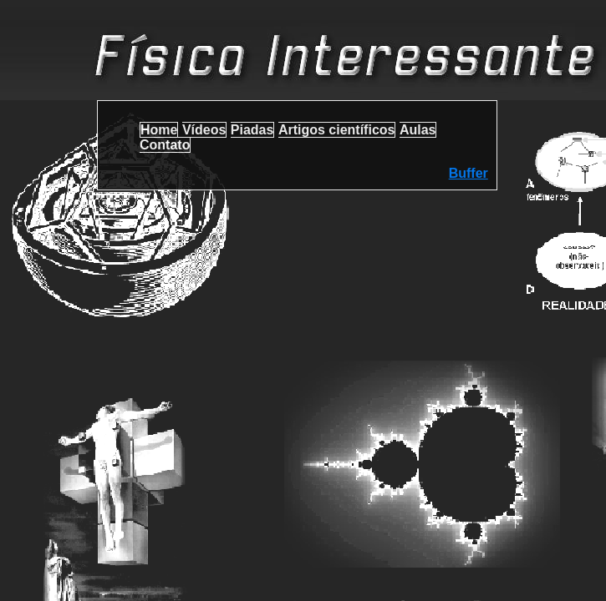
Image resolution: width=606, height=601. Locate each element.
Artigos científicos (336, 130)
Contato (165, 145)
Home (158, 130)
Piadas (252, 130)
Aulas (418, 130)
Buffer (468, 173)
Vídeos (204, 130)
